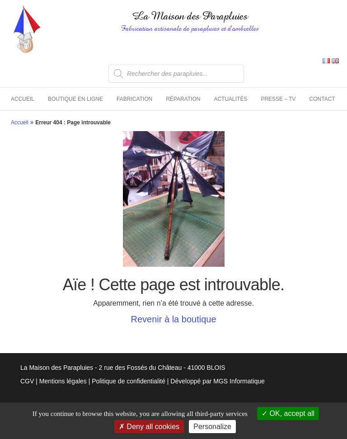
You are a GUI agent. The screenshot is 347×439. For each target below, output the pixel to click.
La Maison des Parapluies (190, 16)
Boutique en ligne (75, 99)
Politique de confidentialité (128, 381)
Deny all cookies (149, 426)
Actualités (230, 99)
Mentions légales (63, 381)
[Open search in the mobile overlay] (176, 74)
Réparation (183, 99)
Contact (322, 99)
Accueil (22, 99)
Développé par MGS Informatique (217, 381)
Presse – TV (278, 99)
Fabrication (134, 99)
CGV (27, 381)
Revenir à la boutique (173, 319)
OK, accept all (288, 413)
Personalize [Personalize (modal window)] (212, 426)
